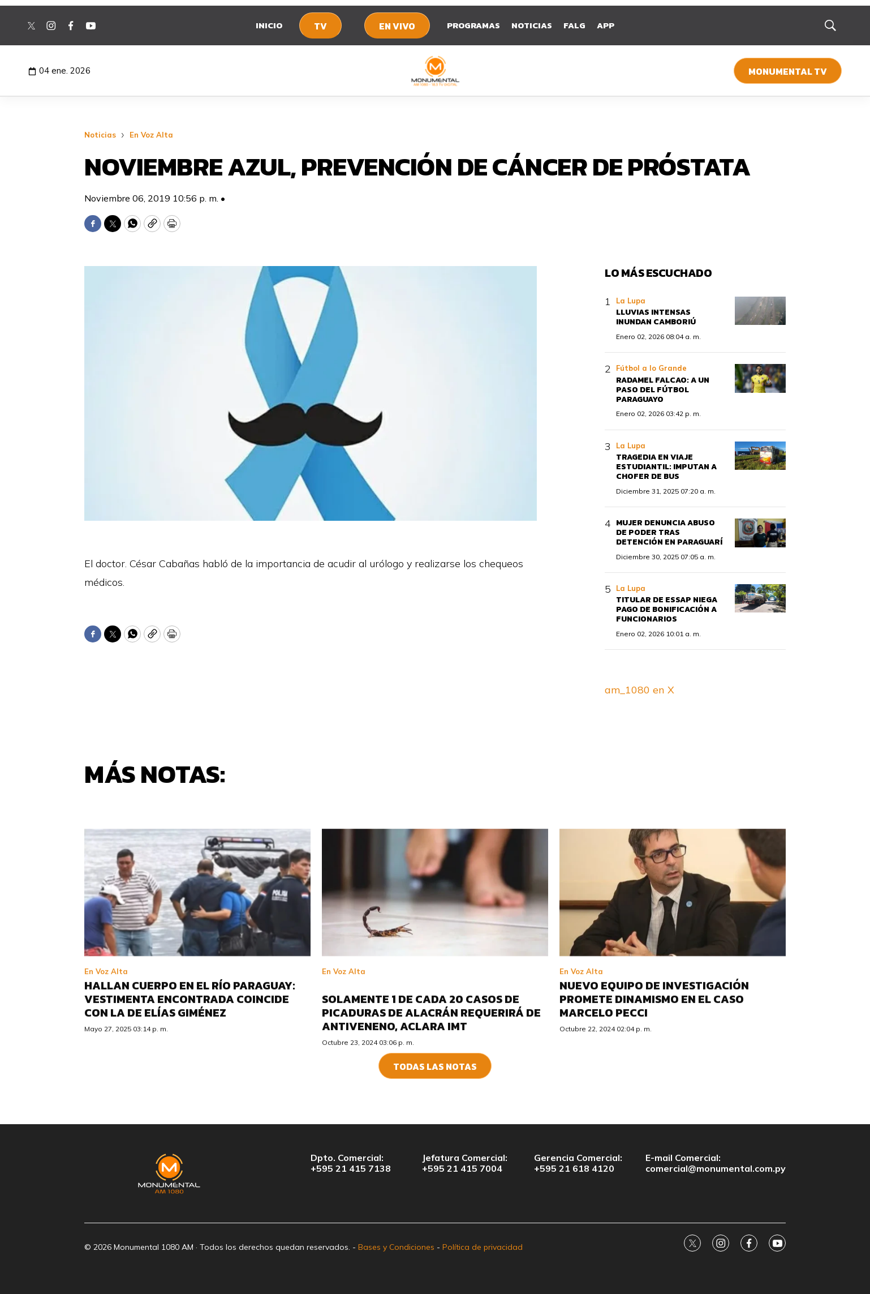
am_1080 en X (639, 689)
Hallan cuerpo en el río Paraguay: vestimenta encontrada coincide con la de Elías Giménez (189, 1098)
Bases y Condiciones (396, 1247)
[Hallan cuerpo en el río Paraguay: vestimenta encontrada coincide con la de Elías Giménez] (197, 990)
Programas (473, 25)
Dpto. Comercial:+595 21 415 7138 (351, 1163)
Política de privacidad (482, 1247)
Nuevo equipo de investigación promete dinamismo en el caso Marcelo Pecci (654, 1098)
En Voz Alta (151, 134)
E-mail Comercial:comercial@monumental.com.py (715, 1163)
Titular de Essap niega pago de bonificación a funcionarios (666, 609)
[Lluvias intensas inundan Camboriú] (760, 311)
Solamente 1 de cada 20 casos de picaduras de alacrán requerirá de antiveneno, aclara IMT (431, 1111)
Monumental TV (787, 71)
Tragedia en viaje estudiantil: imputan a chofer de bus (666, 466)
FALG (574, 25)
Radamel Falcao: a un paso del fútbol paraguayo (662, 389)
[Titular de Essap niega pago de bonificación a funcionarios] (760, 598)
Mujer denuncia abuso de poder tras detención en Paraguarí (669, 532)
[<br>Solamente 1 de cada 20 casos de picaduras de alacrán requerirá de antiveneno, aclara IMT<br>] (435, 990)
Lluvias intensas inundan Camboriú (656, 317)
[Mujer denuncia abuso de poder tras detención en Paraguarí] (760, 533)
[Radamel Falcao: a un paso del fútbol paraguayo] (760, 378)
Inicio (269, 25)
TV (320, 26)
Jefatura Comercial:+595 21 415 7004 (464, 1163)
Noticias (531, 25)
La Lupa (630, 300)
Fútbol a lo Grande (651, 367)
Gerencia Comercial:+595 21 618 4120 (578, 1163)
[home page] (435, 71)
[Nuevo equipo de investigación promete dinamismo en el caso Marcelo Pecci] (672, 990)
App (605, 25)
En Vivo (397, 26)
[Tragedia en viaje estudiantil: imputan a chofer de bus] (760, 456)
